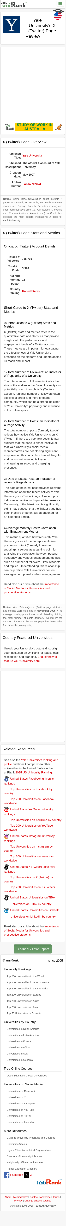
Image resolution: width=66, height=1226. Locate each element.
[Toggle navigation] (60, 3)
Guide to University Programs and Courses (31, 1137)
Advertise (45, 1197)
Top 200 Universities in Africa (23, 1001)
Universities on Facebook (21, 1091)
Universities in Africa (18, 1047)
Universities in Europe (19, 1041)
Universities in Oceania (20, 1060)
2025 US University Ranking (33, 772)
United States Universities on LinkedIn (31, 910)
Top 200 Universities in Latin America (28, 988)
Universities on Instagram (21, 1103)
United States (31, 291)
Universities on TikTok (19, 1116)
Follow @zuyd (31, 184)
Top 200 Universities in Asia (22, 1007)
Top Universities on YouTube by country (32, 820)
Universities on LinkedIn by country (30, 916)
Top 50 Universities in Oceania (24, 1013)
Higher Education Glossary (22, 1168)
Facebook (13, 1174)
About (8, 1197)
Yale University (32, 155)
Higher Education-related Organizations (29, 1150)
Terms (56, 1197)
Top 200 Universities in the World (25, 976)
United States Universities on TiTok (29, 897)
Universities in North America (23, 1029)
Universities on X (16, 1097)
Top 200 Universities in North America (28, 982)
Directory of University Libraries (24, 1156)
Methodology (20, 1197)
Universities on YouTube (20, 1109)
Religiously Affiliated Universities (25, 1162)
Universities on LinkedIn (20, 1122)
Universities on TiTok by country (27, 904)
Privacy (18, 1200)
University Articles (17, 1144)
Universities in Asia (17, 1053)
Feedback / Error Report (33, 949)
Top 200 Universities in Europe (24, 994)
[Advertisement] (32, 82)
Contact (34, 1197)
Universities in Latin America (23, 1035)
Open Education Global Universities (27, 1075)
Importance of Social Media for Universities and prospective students (31, 588)
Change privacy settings (38, 1200)
